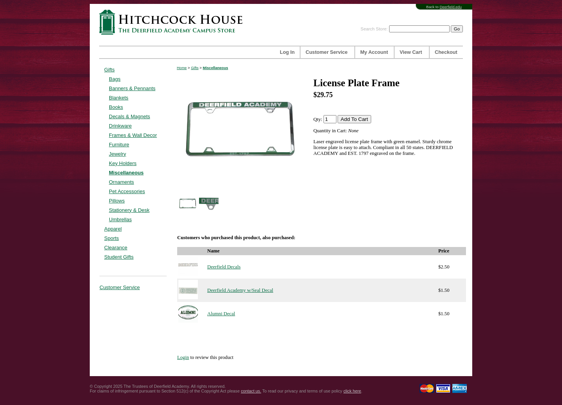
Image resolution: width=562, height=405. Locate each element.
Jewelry (117, 154)
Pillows (116, 201)
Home (182, 68)
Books (116, 107)
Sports (111, 238)
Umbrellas (120, 219)
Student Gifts (118, 257)
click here (352, 391)
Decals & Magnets (129, 116)
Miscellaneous (126, 173)
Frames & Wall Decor (133, 135)
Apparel (113, 229)
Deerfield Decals (223, 267)
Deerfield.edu (450, 7)
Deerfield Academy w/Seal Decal (240, 290)
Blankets (118, 98)
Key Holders (123, 163)
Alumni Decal (221, 313)
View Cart (411, 52)
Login (183, 357)
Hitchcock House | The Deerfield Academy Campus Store (173, 22)
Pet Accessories (127, 191)
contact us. (251, 391)
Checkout (446, 52)
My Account (374, 52)
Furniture (119, 144)
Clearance (115, 247)
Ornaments (121, 182)
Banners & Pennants (132, 88)
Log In (287, 52)
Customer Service (327, 52)
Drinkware (120, 126)
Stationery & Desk (129, 210)
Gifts (109, 70)
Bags (115, 79)
